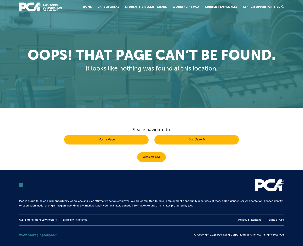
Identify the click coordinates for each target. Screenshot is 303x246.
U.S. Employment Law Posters (38, 219)
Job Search (196, 139)
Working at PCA (186, 6)
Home (87, 6)
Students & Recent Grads (146, 6)
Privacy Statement (249, 219)
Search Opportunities (261, 6)
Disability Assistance (75, 219)
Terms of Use (275, 219)
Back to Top (151, 156)
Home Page (106, 139)
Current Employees (221, 6)
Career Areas (108, 6)
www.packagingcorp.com (38, 235)
